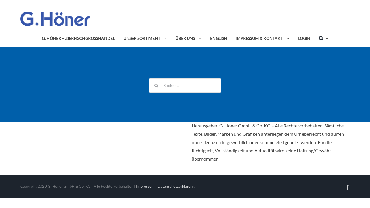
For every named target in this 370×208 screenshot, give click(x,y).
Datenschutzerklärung (176, 186)
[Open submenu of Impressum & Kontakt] (287, 38)
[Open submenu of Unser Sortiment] (164, 38)
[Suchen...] (185, 85)
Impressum (145, 186)
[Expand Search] (325, 38)
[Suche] (321, 38)
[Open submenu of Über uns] (199, 38)
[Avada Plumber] (55, 13)
